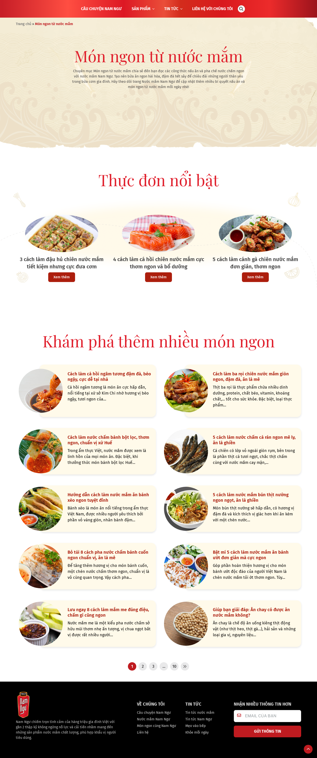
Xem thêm (61, 277)
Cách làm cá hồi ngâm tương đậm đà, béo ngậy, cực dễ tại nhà (109, 376)
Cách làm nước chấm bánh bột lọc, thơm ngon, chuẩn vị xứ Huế (108, 440)
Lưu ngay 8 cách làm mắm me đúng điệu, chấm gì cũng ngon (108, 612)
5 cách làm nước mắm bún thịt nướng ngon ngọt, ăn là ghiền (251, 497)
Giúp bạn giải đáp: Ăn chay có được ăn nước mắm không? (251, 612)
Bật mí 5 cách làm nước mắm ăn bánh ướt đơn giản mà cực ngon (251, 555)
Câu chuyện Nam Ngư (154, 712)
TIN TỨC (173, 8)
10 (174, 666)
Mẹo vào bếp (195, 726)
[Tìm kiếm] (241, 9)
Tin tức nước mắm (199, 712)
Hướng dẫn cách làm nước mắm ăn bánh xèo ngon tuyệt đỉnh (108, 497)
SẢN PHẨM (143, 8)
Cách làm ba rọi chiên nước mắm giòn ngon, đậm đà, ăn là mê (251, 376)
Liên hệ (143, 732)
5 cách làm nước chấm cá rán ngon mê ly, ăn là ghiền (254, 440)
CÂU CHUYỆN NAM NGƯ (101, 8)
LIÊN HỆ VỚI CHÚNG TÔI (212, 8)
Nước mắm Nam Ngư (153, 719)
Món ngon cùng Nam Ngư (156, 726)
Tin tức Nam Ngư (198, 719)
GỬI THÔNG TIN (267, 731)
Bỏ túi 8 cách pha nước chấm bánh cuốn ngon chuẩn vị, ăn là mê (108, 555)
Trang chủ (23, 24)
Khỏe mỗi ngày (197, 732)
